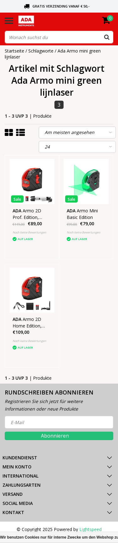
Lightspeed (90, 529)
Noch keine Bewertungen (29, 232)
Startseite (14, 51)
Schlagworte (40, 51)
